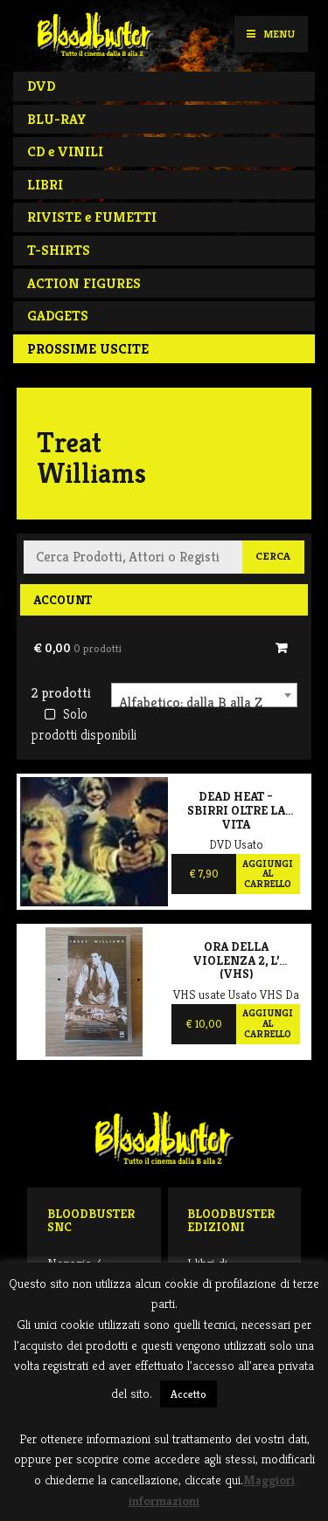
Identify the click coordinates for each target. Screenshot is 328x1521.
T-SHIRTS (58, 250)
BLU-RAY (57, 119)
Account (62, 600)
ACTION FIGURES (84, 283)
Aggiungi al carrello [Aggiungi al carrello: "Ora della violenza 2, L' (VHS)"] (267, 1023)
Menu (271, 33)
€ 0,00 (77, 648)
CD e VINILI (65, 151)
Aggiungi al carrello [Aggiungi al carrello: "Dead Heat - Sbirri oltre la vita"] (267, 873)
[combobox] (204, 695)
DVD (41, 86)
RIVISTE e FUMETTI (92, 217)
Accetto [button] (188, 1394)
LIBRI (45, 185)
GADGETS (57, 315)
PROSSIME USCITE (88, 349)
